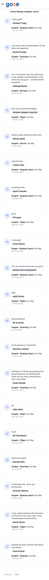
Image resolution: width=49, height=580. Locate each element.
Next (17, 575)
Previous (7, 575)
